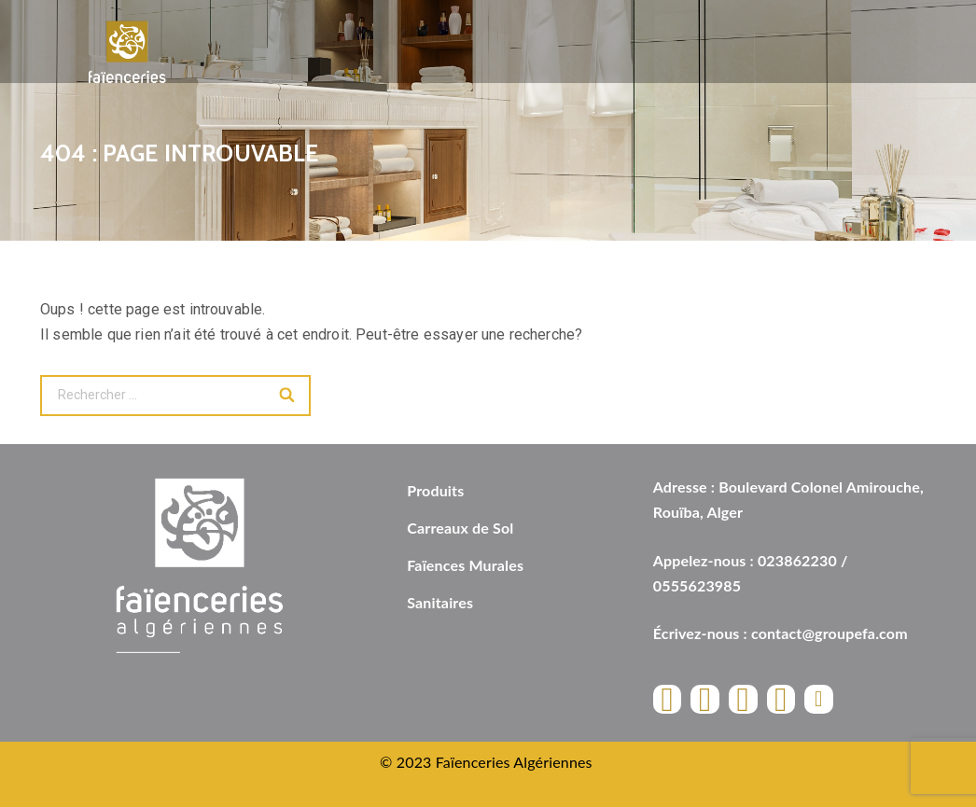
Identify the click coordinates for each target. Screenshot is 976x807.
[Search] (288, 395)
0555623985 (697, 585)
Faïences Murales (465, 565)
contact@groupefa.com (829, 633)
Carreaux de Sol (460, 527)
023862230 (797, 560)
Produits (435, 490)
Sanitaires (440, 602)
